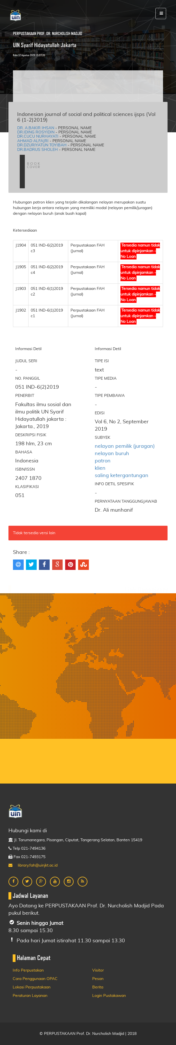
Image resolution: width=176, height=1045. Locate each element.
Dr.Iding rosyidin (35, 132)
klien (100, 468)
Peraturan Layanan (30, 996)
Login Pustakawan (109, 996)
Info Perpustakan (28, 970)
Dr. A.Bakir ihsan (35, 128)
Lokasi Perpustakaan (31, 987)
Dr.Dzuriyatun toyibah (42, 145)
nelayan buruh (112, 453)
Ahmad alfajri (33, 141)
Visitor (98, 970)
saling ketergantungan (121, 475)
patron (103, 461)
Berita (97, 987)
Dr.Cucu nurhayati (37, 136)
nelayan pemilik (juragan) (125, 446)
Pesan (98, 979)
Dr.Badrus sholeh (37, 150)
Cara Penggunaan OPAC (35, 979)
